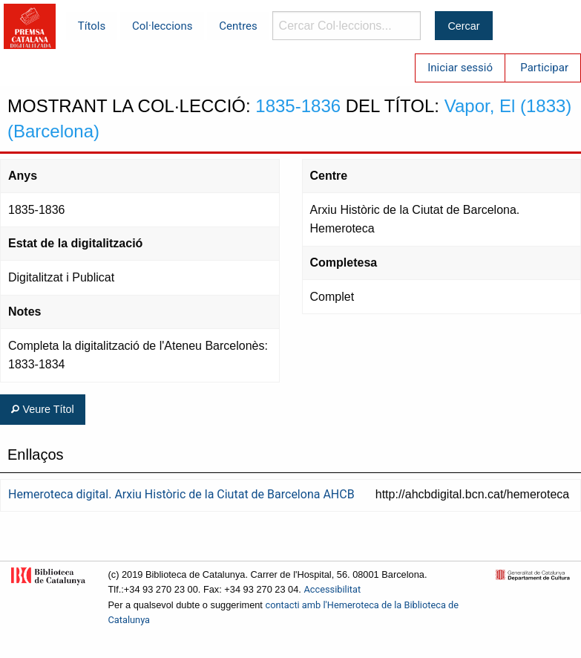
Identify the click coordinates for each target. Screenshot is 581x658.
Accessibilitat (332, 589)
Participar (544, 67)
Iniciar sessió (460, 67)
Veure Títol (42, 409)
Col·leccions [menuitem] (162, 26)
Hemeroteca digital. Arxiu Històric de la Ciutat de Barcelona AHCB (181, 494)
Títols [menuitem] (91, 26)
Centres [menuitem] (238, 26)
